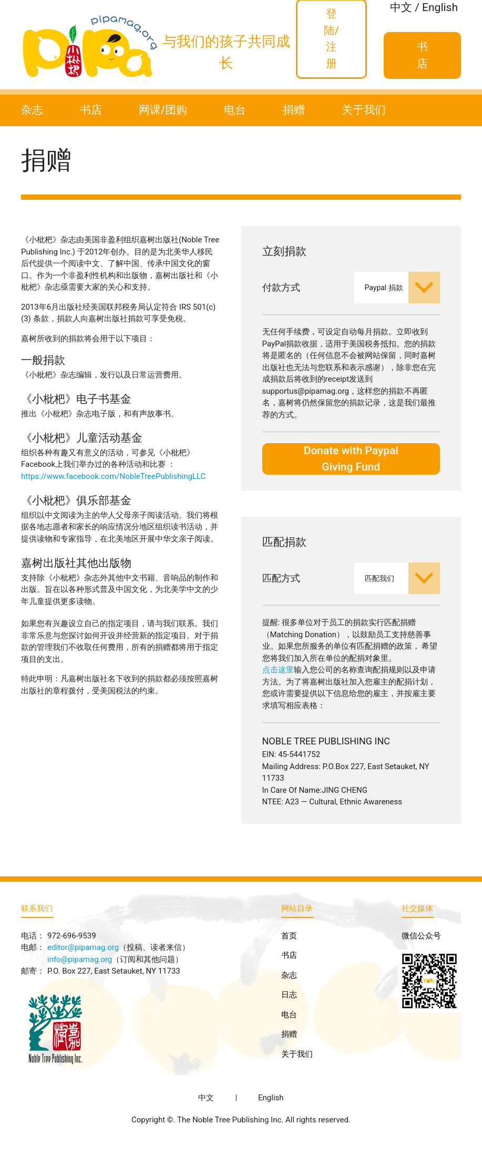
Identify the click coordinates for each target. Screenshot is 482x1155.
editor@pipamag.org (83, 947)
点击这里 (278, 669)
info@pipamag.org (79, 959)
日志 (289, 994)
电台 (235, 110)
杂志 (32, 110)
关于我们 (364, 110)
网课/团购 (163, 110)
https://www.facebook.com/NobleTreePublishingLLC (113, 476)
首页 (289, 936)
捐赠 (294, 110)
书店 (91, 110)
